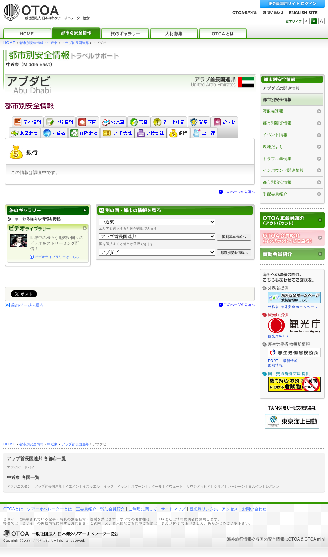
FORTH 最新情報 (283, 361)
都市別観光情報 (277, 123)
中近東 (52, 43)
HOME (9, 43)
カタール (155, 486)
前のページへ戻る (27, 305)
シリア (219, 486)
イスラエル (91, 486)
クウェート (174, 486)
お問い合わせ (254, 509)
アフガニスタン (19, 486)
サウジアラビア (198, 486)
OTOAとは (13, 509)
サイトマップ (173, 509)
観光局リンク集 (203, 509)
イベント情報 (275, 134)
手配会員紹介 (275, 194)
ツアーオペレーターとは (49, 509)
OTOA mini (315, 539)
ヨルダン (255, 486)
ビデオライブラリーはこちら (57, 257)
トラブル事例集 (277, 158)
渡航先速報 (273, 111)
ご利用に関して (142, 509)
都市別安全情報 (31, 43)
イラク (109, 486)
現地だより (273, 146)
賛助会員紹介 (112, 509)
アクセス (230, 509)
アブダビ (13, 467)
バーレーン (236, 486)
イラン (122, 486)
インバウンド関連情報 (283, 170)
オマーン (138, 486)
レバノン (272, 486)
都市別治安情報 (277, 182)
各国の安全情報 (270, 539)
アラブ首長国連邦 (75, 43)
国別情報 (275, 365)
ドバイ (29, 467)
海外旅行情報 (239, 539)
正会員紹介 (86, 509)
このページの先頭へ (239, 192)
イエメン (72, 486)
